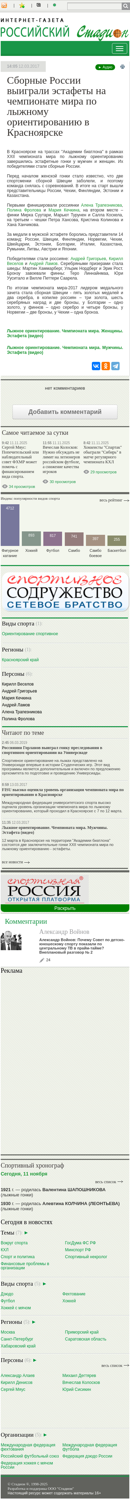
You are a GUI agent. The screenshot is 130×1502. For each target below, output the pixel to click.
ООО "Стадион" (61, 1488)
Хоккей (69, 1300)
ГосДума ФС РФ (80, 1242)
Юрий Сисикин (76, 1389)
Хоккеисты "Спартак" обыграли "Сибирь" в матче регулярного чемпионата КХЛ (103, 454)
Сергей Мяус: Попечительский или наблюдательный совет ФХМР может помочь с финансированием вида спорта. (20, 462)
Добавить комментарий (65, 411)
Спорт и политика (18, 1256)
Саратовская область (85, 1339)
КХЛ (5, 1249)
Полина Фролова (24, 210)
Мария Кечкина (64, 210)
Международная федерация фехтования (28, 1447)
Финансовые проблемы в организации (25, 1265)
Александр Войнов (64, 931)
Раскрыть (65, 908)
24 (48, 960)
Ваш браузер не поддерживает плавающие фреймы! (65, 1063)
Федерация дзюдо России (87, 1456)
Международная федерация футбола (89, 1447)
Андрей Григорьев (88, 258)
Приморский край (81, 1332)
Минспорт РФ (78, 1249)
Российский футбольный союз (30, 1456)
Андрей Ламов (43, 263)
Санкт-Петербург (17, 1339)
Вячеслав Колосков (81, 1382)
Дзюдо (7, 1294)
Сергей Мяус (13, 1389)
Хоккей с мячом (16, 1307)
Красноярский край (20, 659)
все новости (12, 862)
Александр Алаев (18, 1375)
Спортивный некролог (86, 1256)
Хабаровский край (18, 1346)
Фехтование (73, 1294)
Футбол (8, 1300)
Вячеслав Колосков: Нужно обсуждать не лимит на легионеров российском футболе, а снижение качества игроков (61, 459)
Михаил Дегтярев (79, 1375)
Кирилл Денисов (17, 1382)
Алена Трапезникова (101, 205)
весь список (105, 1181)
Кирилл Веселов (18, 684)
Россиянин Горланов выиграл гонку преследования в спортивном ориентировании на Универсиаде (52, 750)
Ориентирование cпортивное (30, 633)
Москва (8, 1332)
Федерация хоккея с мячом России (27, 1465)
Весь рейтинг (110, 500)
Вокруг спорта (14, 1242)
